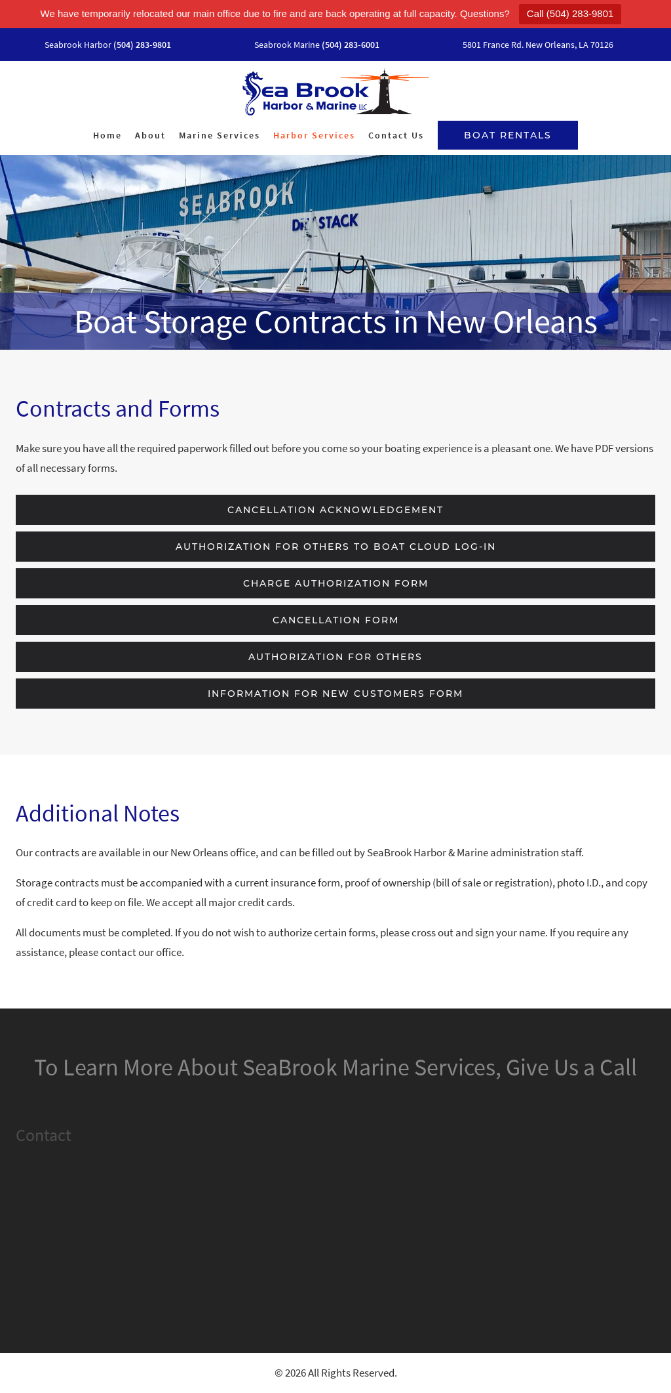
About (150, 135)
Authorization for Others (335, 657)
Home (107, 135)
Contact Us (396, 135)
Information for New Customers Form (335, 693)
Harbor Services (314, 135)
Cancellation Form (336, 620)
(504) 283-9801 (142, 45)
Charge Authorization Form (336, 583)
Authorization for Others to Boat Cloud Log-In (336, 546)
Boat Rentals (508, 135)
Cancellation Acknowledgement (335, 510)
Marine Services (219, 135)
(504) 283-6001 (350, 45)
